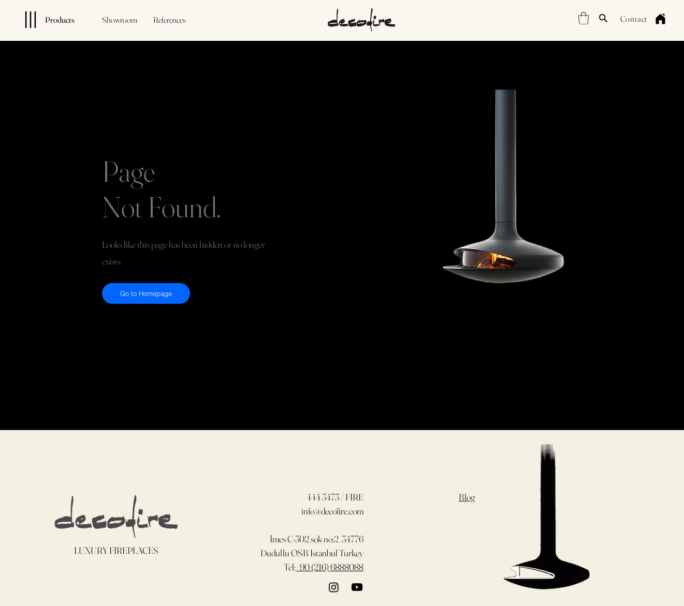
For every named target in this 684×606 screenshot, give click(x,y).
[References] (169, 19)
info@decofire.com (332, 511)
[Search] (603, 18)
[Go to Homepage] (146, 293)
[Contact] (634, 18)
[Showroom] (119, 19)
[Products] (41, 19)
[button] (583, 18)
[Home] (661, 18)
